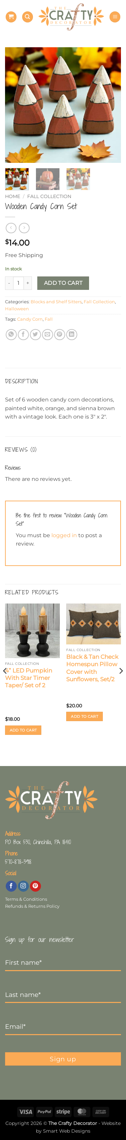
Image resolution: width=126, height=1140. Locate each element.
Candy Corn (30, 319)
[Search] (27, 16)
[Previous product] (24, 228)
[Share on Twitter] (35, 334)
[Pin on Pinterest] (59, 334)
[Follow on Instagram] (23, 886)
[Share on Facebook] (23, 334)
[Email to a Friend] (47, 334)
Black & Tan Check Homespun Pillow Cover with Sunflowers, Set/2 (92, 667)
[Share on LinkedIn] (71, 334)
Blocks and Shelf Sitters (56, 301)
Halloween (17, 308)
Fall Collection (49, 196)
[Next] (121, 684)
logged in (64, 535)
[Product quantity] (18, 283)
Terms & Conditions (26, 899)
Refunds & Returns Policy (32, 906)
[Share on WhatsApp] (11, 334)
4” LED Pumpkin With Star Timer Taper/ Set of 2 (28, 678)
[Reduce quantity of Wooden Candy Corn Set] (9, 283)
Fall (49, 319)
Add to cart (63, 283)
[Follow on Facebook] (11, 886)
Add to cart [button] (23, 730)
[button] (11, 16)
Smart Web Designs (66, 1131)
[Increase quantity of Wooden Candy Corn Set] (28, 283)
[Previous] (5, 684)
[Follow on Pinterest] (35, 886)
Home (12, 196)
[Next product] (11, 228)
